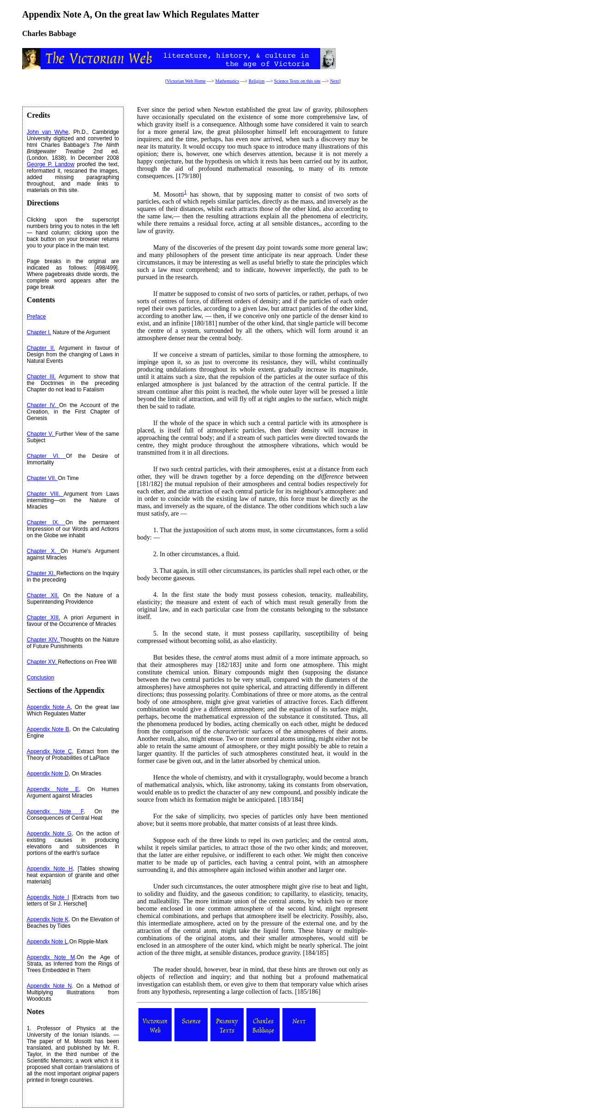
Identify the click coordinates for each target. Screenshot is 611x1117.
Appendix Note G (49, 833)
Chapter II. (41, 348)
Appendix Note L (47, 941)
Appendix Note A (49, 707)
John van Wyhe (47, 132)
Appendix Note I (48, 897)
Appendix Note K (47, 919)
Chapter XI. (41, 573)
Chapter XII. (43, 595)
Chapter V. (41, 434)
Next (334, 81)
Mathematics (227, 81)
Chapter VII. (42, 478)
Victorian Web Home (186, 81)
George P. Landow (50, 164)
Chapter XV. (42, 662)
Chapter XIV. (43, 640)
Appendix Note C (49, 751)
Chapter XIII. (43, 617)
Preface (36, 316)
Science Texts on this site (297, 81)
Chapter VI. (46, 456)
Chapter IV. (43, 405)
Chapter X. (43, 551)
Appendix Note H (49, 868)
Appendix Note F (55, 811)
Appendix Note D (48, 773)
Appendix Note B (48, 729)
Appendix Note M (51, 957)
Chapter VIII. (45, 494)
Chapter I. (39, 332)
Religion (256, 81)
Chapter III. (41, 376)
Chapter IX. (46, 522)
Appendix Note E (53, 789)
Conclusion (40, 677)
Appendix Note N (49, 986)
